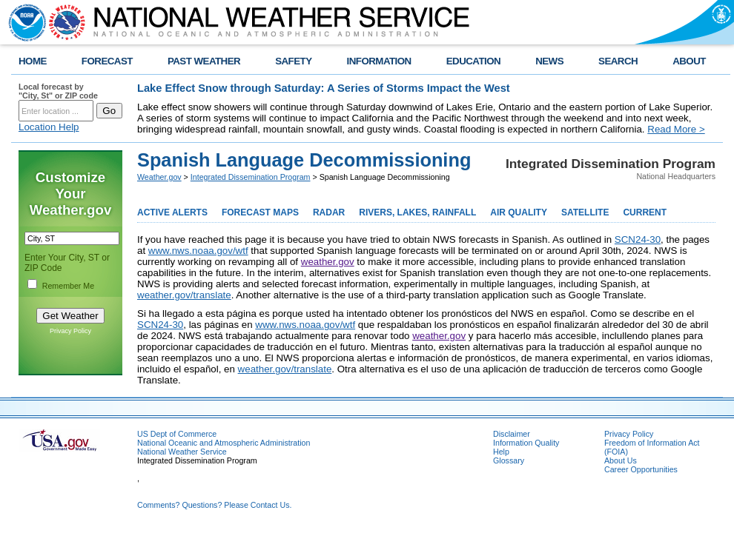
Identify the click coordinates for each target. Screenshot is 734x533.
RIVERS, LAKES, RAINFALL (417, 212)
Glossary (508, 460)
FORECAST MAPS (260, 212)
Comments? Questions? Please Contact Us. (214, 504)
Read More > (675, 129)
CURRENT (645, 212)
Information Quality (526, 442)
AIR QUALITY (518, 212)
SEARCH (618, 61)
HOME (33, 61)
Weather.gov (159, 176)
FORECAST (107, 61)
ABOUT (689, 61)
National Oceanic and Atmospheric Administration (223, 442)
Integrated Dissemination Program (251, 176)
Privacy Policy (70, 331)
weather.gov (327, 261)
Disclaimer (511, 433)
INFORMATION (379, 61)
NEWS (549, 61)
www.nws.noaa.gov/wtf (198, 250)
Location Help (49, 127)
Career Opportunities (641, 469)
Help (501, 451)
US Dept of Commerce (176, 433)
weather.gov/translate (184, 295)
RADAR (329, 212)
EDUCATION (473, 61)
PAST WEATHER (204, 61)
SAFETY (293, 61)
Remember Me (68, 285)
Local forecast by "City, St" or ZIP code (58, 91)
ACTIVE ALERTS (172, 212)
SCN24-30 (638, 239)
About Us (620, 460)
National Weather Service (182, 451)
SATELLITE (585, 212)
